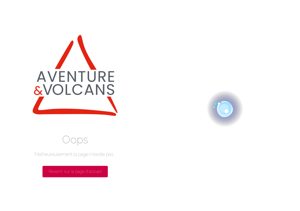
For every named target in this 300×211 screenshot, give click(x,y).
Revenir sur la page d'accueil (75, 171)
